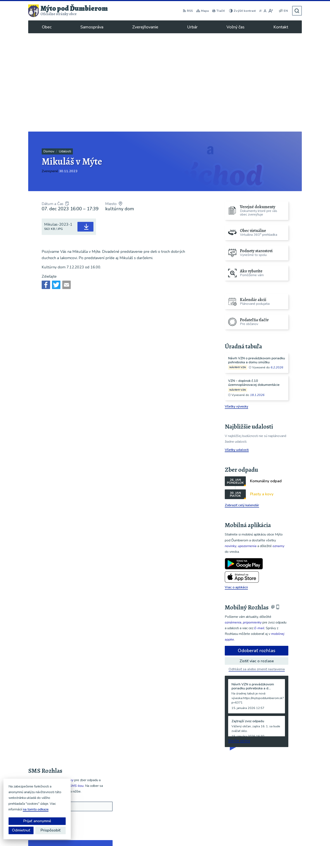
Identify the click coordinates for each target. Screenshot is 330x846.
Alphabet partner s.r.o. (160, 834)
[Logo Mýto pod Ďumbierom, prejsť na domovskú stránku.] (68, 10)
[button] (97, 753)
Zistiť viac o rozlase (257, 562)
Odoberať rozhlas (256, 552)
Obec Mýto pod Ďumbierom (226, 834)
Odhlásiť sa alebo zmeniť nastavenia (257, 571)
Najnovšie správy (54, 754)
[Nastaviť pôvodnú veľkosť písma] (265, 10)
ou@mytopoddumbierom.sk (278, 811)
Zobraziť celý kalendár (242, 407)
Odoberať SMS (48, 721)
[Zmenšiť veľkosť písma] (260, 10)
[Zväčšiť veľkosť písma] (270, 10)
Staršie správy (239, 642)
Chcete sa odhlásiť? (43, 730)
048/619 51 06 (269, 805)
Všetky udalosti (237, 351)
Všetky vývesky (236, 308)
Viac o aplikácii (236, 489)
